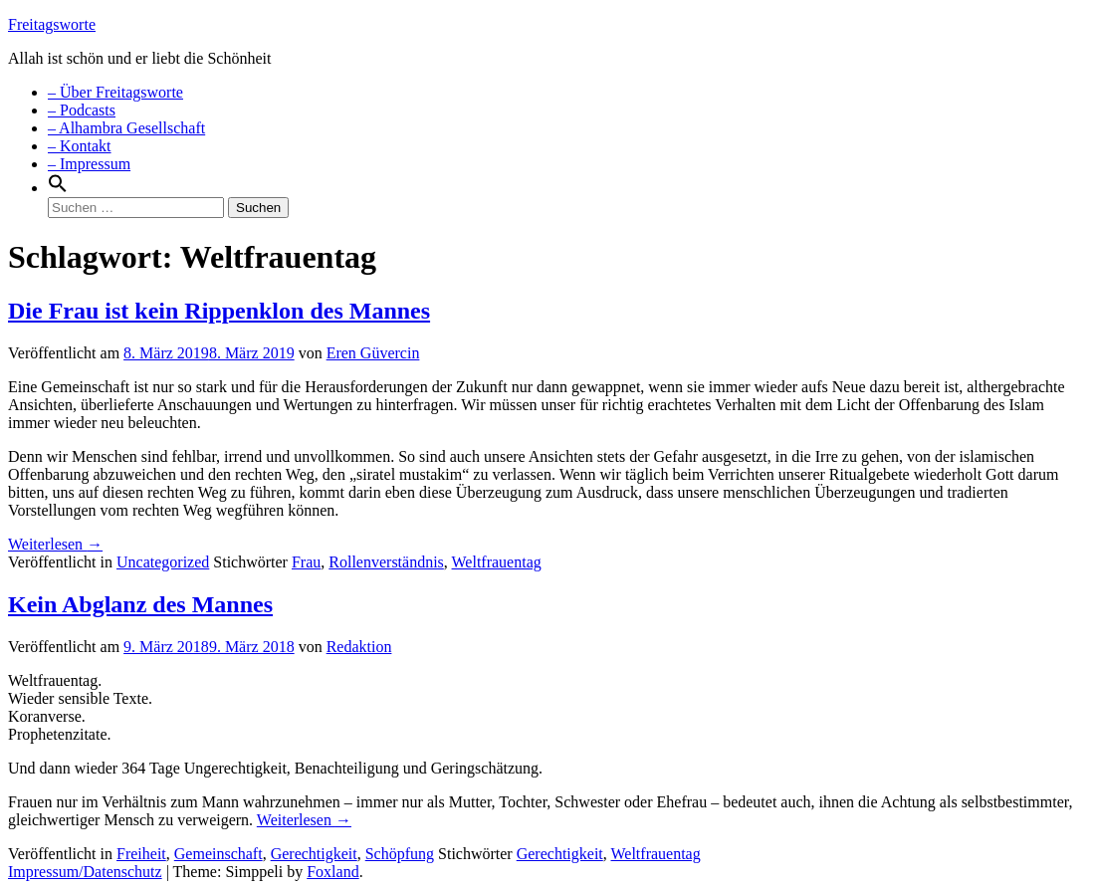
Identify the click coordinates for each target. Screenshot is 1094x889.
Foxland (332, 871)
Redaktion (359, 646)
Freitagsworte (52, 24)
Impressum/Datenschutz (85, 871)
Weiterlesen (55, 544)
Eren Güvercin (373, 352)
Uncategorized (162, 562)
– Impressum (89, 163)
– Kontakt (79, 145)
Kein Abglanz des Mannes (140, 604)
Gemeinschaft (218, 853)
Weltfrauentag (497, 562)
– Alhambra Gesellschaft (126, 127)
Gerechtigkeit (314, 853)
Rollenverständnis (386, 562)
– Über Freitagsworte (115, 92)
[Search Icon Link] (58, 187)
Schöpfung (399, 853)
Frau (306, 562)
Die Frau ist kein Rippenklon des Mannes (219, 311)
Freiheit (141, 853)
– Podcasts (81, 110)
